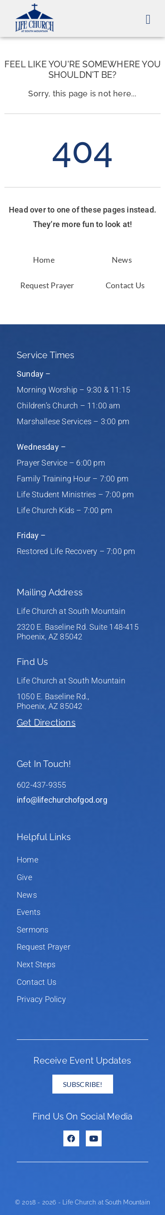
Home (44, 259)
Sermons (32, 929)
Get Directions (46, 722)
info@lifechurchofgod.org (62, 799)
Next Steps (36, 964)
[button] (148, 19)
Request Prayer (47, 285)
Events (28, 912)
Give (24, 877)
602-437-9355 (41, 784)
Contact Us (125, 285)
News (122, 259)
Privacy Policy (41, 999)
